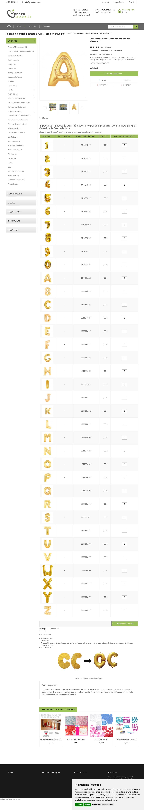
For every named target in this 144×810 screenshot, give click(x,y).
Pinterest (125, 85)
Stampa (45, 118)
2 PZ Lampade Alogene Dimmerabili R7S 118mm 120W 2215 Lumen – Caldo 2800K (26, 241)
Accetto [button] (79, 804)
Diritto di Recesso (14, 426)
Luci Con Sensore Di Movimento (19, 116)
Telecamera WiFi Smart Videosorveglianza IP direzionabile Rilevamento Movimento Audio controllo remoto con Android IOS (26, 333)
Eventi (10, 163)
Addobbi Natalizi (14, 141)
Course (10, 473)
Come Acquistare (14, 439)
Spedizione (12, 423)
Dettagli (42, 629)
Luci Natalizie (12, 137)
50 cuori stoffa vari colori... (76, 740)
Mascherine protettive (16, 145)
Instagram (101, 85)
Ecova (10, 476)
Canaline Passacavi (15, 56)
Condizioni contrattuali (16, 429)
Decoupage (12, 158)
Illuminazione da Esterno (17, 107)
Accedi (131, 2)
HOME (19, 26)
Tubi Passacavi (13, 60)
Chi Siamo (12, 432)
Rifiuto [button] (87, 804)
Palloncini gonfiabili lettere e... (51, 740)
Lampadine (12, 64)
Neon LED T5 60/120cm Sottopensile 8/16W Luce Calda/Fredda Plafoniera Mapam (27, 367)
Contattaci (105, 2)
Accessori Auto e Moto (16, 171)
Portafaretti (12, 86)
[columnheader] (48, 136)
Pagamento (12, 435)
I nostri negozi (13, 451)
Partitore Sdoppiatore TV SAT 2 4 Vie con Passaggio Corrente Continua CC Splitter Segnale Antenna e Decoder (25, 313)
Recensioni (54, 629)
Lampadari (12, 68)
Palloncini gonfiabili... (24, 396)
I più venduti (25, 805)
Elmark (10, 479)
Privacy (11, 445)
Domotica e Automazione (17, 124)
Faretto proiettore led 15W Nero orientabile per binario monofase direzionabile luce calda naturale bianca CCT (25, 205)
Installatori (12, 442)
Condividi (125, 80)
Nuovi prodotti (15, 194)
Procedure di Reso (14, 448)
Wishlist (32, 26)
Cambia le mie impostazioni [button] (102, 804)
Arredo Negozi (13, 184)
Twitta (102, 80)
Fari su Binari (12, 94)
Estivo (10, 167)
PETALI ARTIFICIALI (101, 740)
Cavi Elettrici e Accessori (16, 133)
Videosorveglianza (14, 128)
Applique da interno (15, 73)
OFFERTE (46, 26)
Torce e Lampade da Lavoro (18, 120)
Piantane (11, 81)
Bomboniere (12, 154)
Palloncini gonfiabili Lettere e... (127, 740)
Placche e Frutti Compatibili (17, 47)
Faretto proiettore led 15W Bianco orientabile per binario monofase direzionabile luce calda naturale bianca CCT (26, 224)
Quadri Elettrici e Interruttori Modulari (21, 51)
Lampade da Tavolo (15, 77)
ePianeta (11, 482)
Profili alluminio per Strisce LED (19, 103)
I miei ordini (78, 777)
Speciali (11, 356)
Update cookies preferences (10, 809)
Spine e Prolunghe (14, 111)
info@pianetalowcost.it (33, 2)
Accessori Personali (15, 150)
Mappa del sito (119, 2)
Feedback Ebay (13, 175)
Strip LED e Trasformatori (17, 98)
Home (10, 26)
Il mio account (80, 772)
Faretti (10, 90)
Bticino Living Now (14, 470)
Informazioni (14, 417)
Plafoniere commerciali (16, 180)
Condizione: (94, 47)
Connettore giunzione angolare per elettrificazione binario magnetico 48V (26, 276)
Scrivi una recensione (113, 74)
